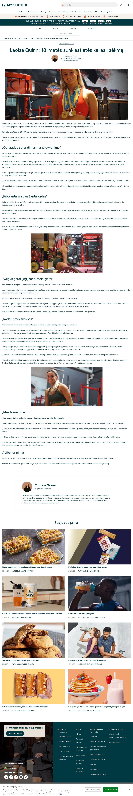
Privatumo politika (96, 754)
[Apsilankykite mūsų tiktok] (16, 777)
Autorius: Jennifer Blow (23, 711)
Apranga (44, 12)
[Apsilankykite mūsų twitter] (26, 777)
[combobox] (89, 4)
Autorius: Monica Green (70, 59)
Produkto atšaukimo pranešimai (66, 757)
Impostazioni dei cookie (14, 764)
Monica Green (45, 485)
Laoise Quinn (31, 137)
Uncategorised (28, 38)
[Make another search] (66, 33)
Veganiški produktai (91, 12)
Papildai (55, 28)
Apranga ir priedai (79, 740)
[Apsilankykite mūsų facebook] (11, 777)
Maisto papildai (33, 12)
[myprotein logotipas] (14, 5)
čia (61, 794)
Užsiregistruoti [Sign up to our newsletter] (15, 733)
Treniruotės (92, 28)
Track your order (64, 746)
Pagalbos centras (65, 736)
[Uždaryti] (129, 789)
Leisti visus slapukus (110, 789)
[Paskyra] (122, 4)
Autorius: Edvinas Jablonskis (91, 618)
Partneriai (93, 769)
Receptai (73, 28)
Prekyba (93, 764)
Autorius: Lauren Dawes (22, 571)
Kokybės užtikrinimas (98, 741)
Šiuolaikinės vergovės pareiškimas (98, 748)
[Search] (63, 4)
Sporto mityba (81, 755)
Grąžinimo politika (65, 741)
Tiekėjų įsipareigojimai (98, 774)
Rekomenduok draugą (118, 736)
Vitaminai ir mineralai (80, 762)
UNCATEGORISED (66, 44)
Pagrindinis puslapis (10, 38)
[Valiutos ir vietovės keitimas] (26, 768)
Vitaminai (52, 12)
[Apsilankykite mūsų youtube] (21, 777)
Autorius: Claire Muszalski (90, 664)
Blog (20, 38)
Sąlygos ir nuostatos (97, 759)
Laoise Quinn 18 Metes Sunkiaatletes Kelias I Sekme (51, 38)
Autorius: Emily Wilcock (89, 571)
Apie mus (93, 736)
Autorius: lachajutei (22, 618)
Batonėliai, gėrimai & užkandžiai (70, 12)
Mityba (38, 28)
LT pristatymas (64, 751)
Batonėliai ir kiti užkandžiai (81, 748)
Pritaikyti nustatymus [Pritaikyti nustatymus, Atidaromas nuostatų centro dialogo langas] (93, 789)
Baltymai (22, 12)
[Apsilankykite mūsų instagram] (6, 777)
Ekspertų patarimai (107, 12)
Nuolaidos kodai (114, 742)
